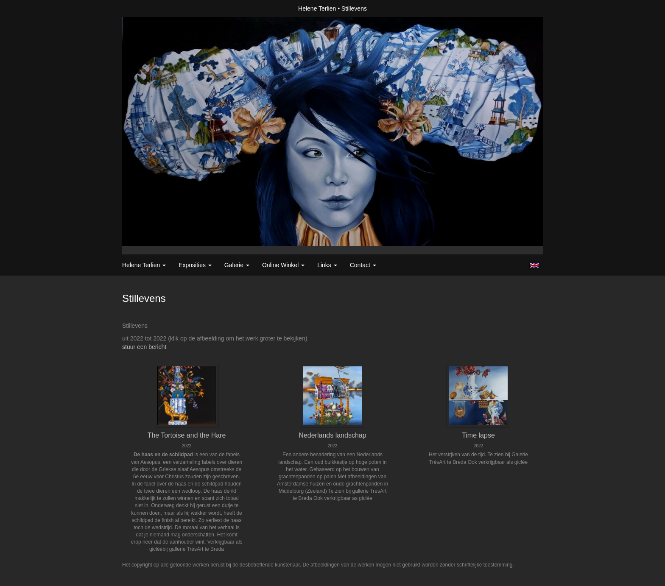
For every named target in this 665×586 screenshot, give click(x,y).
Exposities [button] (195, 265)
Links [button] (327, 265)
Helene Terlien (317, 8)
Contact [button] (363, 265)
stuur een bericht (144, 346)
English (534, 265)
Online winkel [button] (283, 265)
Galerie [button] (236, 265)
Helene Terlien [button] (144, 265)
